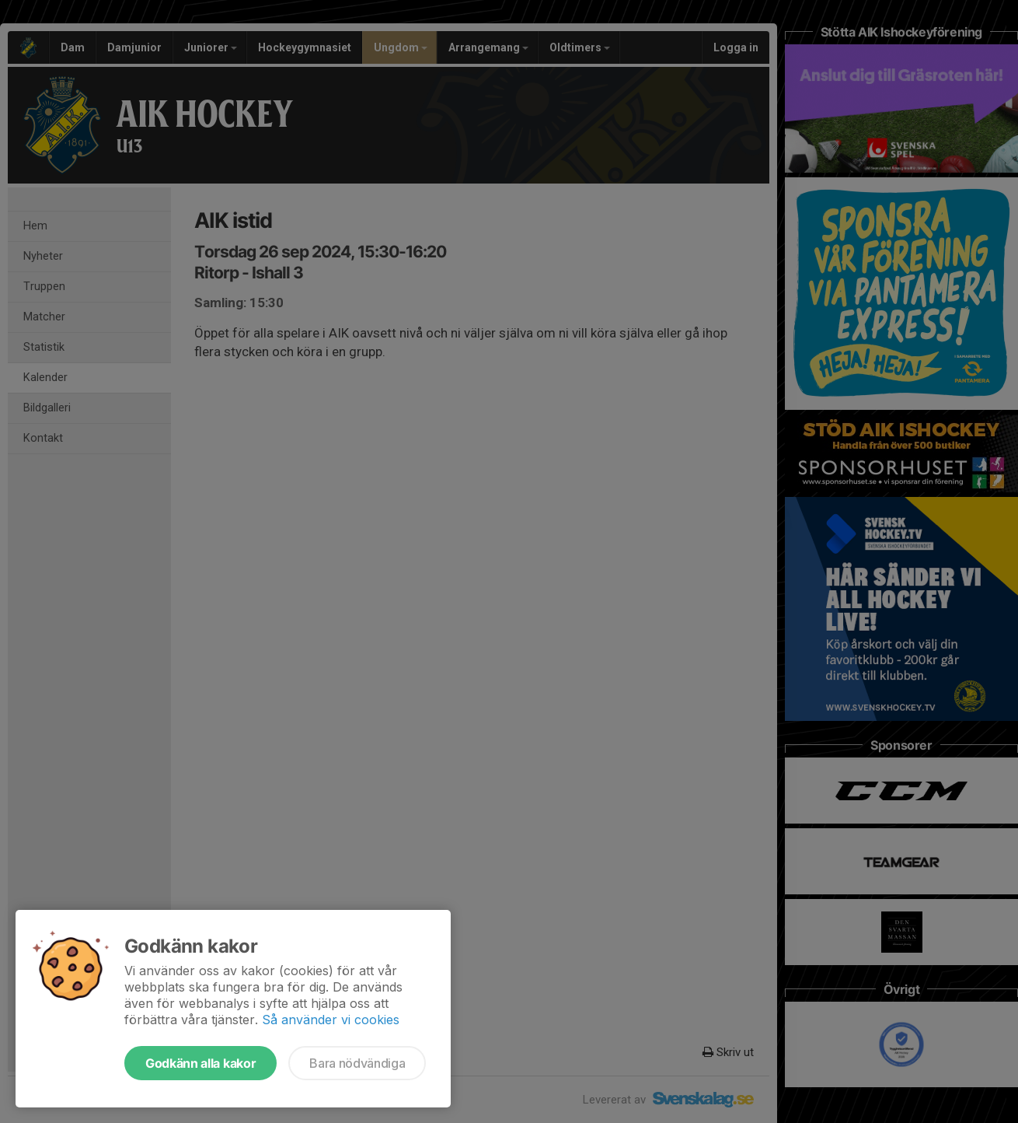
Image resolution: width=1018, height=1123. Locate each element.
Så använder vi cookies (330, 1019)
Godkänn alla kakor (200, 1063)
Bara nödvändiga (357, 1063)
